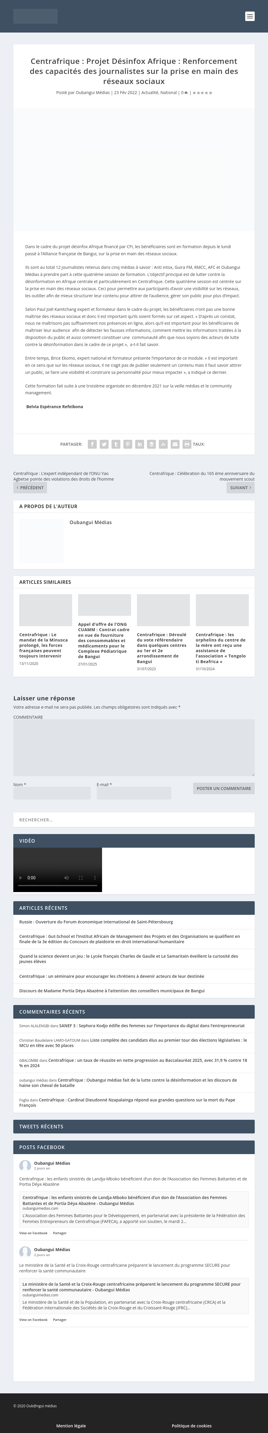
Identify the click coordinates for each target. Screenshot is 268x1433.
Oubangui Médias (93, 92)
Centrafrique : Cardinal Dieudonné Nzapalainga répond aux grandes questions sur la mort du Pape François (127, 1102)
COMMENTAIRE (28, 717)
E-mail (104, 784)
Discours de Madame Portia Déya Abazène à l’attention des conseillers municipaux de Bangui (112, 990)
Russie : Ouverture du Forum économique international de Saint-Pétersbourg (96, 922)
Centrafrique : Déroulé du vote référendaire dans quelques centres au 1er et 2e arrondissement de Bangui (161, 648)
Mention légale (71, 1426)
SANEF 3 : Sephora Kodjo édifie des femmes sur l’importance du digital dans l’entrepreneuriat (152, 1025)
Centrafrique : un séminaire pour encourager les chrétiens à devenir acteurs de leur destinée (111, 976)
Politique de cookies (192, 1426)
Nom (19, 784)
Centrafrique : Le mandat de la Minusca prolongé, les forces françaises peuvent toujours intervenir (43, 645)
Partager (60, 1233)
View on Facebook (33, 1233)
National (168, 92)
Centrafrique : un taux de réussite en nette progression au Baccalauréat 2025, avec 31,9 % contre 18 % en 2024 (133, 1062)
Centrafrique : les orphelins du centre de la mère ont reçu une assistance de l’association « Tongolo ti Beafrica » (221, 648)
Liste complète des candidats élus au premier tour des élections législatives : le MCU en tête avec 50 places (133, 1042)
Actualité (149, 92)
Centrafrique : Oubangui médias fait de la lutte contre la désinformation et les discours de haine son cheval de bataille (128, 1082)
